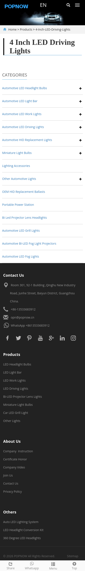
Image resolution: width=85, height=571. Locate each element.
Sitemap (72, 556)
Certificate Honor (15, 459)
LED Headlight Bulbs (17, 364)
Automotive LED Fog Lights (20, 256)
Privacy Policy (12, 491)
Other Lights (11, 421)
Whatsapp (31, 565)
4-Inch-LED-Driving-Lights (52, 29)
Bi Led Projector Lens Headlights (24, 218)
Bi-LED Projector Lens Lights (22, 397)
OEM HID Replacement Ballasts (23, 192)
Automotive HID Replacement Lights (27, 140)
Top (74, 565)
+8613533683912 (38, 325)
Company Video (14, 467)
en (43, 4)
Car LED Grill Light (15, 413)
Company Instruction (18, 451)
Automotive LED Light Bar (19, 101)
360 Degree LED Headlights (22, 538)
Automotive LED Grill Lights (21, 230)
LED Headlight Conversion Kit (23, 530)
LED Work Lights (14, 380)
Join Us (8, 475)
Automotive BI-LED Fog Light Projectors (29, 243)
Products (26, 29)
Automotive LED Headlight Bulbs (24, 88)
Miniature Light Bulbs (17, 153)
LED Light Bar (12, 372)
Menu (53, 565)
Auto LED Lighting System (20, 522)
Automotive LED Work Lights (21, 114)
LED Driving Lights (15, 388)
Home (12, 29)
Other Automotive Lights (19, 179)
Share (10, 565)
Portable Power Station (18, 205)
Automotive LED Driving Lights (23, 127)
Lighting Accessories (16, 166)
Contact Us (10, 483)
